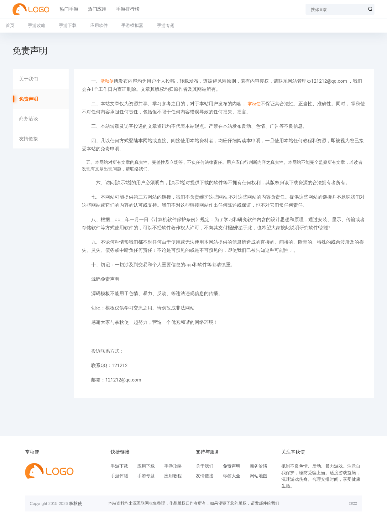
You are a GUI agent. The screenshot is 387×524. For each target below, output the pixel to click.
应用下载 (146, 466)
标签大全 (231, 475)
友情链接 (28, 139)
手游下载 (67, 25)
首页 (10, 25)
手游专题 (166, 25)
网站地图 (258, 475)
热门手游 (69, 9)
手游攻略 (36, 25)
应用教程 (173, 475)
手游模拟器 (132, 25)
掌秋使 (107, 81)
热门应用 (97, 9)
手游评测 (119, 475)
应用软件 (99, 25)
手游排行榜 (127, 9)
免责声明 (28, 99)
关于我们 (28, 79)
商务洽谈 (28, 119)
